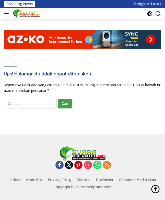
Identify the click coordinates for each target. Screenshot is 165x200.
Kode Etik (34, 179)
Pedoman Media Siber (138, 179)
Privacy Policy (59, 179)
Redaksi (83, 179)
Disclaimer (105, 179)
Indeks (15, 179)
